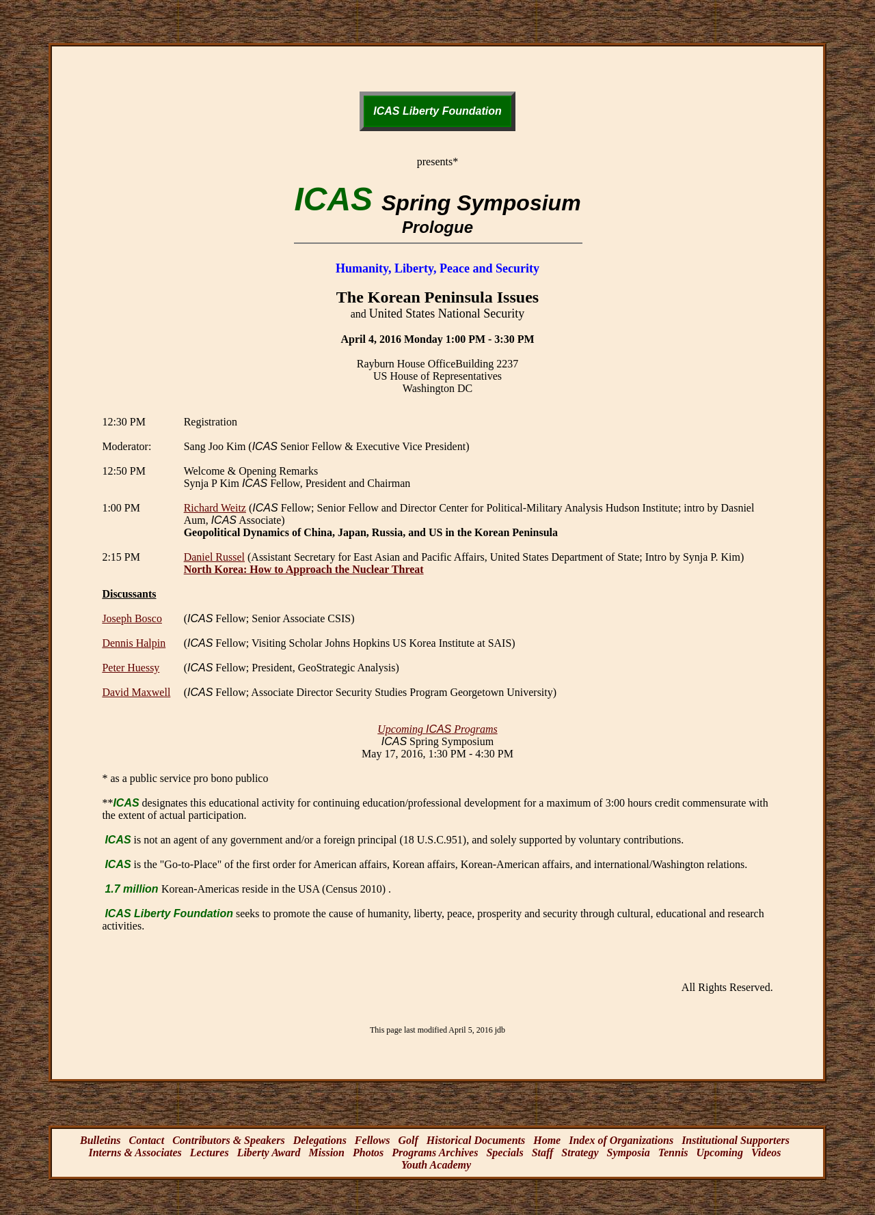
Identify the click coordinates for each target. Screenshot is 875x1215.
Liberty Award (269, 1152)
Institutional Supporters (736, 1140)
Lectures (209, 1152)
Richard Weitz (215, 508)
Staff (543, 1152)
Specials (504, 1152)
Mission (327, 1152)
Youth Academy (436, 1165)
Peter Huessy (130, 667)
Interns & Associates (134, 1152)
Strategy (579, 1152)
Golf (408, 1140)
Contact (147, 1140)
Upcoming (720, 1152)
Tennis (673, 1152)
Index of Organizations (621, 1140)
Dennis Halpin (133, 643)
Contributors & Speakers (228, 1140)
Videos (766, 1152)
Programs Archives (435, 1152)
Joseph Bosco (132, 618)
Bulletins (100, 1140)
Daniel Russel (214, 557)
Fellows (372, 1140)
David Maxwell (136, 692)
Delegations (320, 1140)
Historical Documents (476, 1140)
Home (547, 1140)
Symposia (628, 1152)
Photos (368, 1152)
